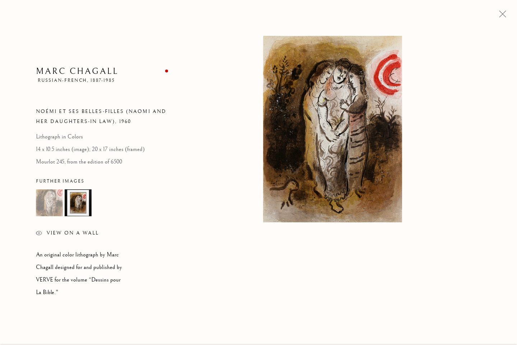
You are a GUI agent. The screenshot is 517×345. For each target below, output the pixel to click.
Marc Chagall (77, 72)
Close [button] (500, 16)
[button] (49, 203)
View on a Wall (67, 235)
